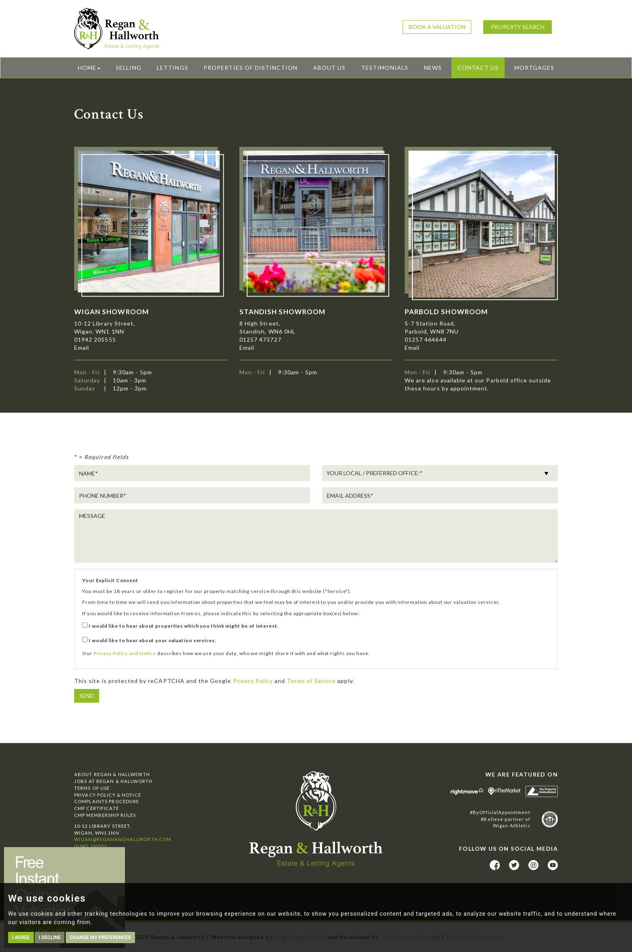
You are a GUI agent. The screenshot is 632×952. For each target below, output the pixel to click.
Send (86, 695)
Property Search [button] (518, 26)
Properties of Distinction (250, 67)
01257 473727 (260, 339)
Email (81, 347)
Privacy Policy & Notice (107, 795)
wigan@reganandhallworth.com (122, 839)
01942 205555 (95, 339)
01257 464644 (426, 339)
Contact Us (478, 67)
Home (89, 67)
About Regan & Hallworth (112, 774)
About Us (329, 67)
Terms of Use (92, 788)
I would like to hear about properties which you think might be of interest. (180, 625)
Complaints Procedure (106, 801)
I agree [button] (21, 937)
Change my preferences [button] (100, 937)
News (433, 67)
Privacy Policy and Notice (125, 653)
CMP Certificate (96, 808)
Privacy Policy (253, 680)
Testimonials (385, 67)
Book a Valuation (437, 26)
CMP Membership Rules (105, 815)
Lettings (172, 67)
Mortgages (534, 67)
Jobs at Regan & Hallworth (113, 781)
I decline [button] (49, 937)
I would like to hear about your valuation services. (149, 640)
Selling (128, 67)
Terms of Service (311, 680)
